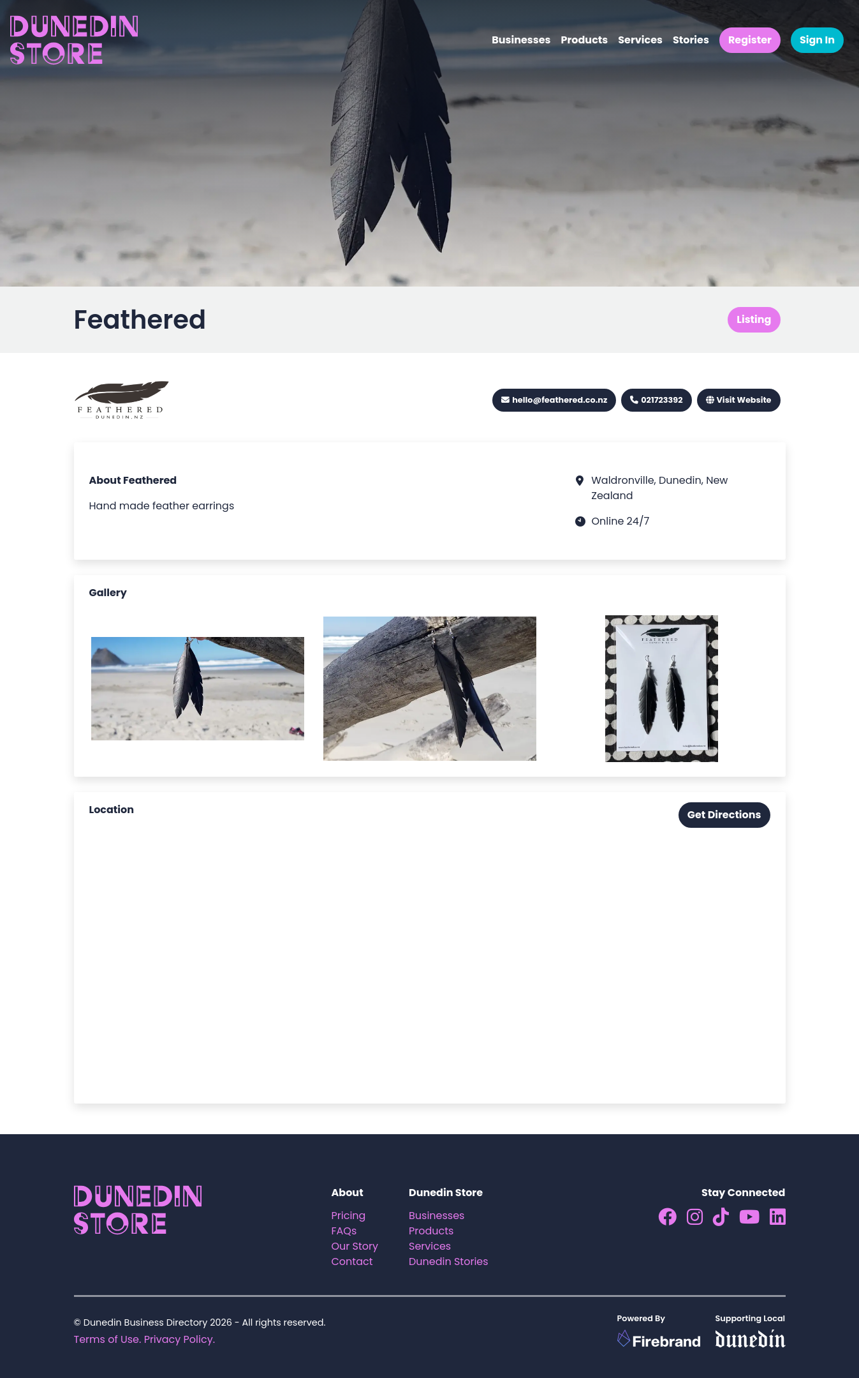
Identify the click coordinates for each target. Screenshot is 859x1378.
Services (640, 40)
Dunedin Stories (448, 1261)
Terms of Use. (108, 1339)
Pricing (349, 1215)
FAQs (344, 1231)
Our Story (355, 1246)
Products (584, 40)
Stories (691, 40)
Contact (352, 1261)
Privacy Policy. (179, 1339)
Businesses (521, 40)
